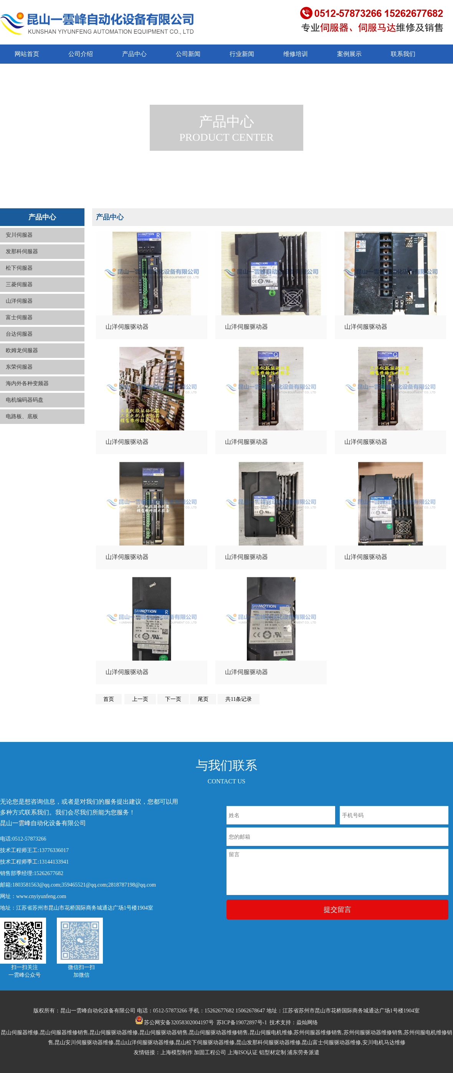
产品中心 (134, 54)
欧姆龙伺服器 (22, 350)
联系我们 (403, 54)
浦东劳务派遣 (303, 1052)
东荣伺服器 (19, 367)
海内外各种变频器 (27, 383)
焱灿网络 (307, 1022)
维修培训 (295, 54)
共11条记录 (238, 699)
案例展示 (349, 54)
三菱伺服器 (19, 284)
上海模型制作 (176, 1052)
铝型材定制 (272, 1052)
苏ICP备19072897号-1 (242, 1022)
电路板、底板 (22, 416)
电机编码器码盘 (24, 400)
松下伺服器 (19, 268)
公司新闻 (188, 54)
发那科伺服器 (22, 251)
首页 (108, 699)
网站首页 (27, 54)
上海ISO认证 (243, 1052)
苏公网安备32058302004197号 (174, 1022)
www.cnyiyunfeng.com (41, 896)
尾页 (203, 699)
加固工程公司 (210, 1052)
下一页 (173, 699)
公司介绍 (80, 54)
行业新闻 (242, 54)
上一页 (140, 699)
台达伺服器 (19, 334)
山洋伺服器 (19, 301)
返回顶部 (437, 1042)
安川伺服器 (19, 235)
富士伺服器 (19, 317)
